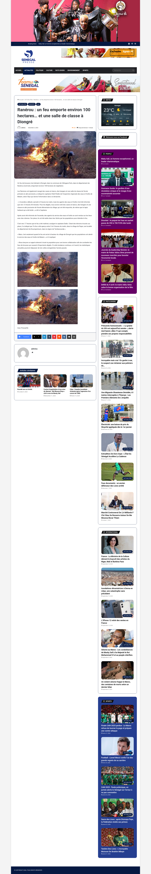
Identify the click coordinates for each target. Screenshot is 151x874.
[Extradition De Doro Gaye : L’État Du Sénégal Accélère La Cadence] (117, 442)
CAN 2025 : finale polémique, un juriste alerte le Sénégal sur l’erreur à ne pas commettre (116, 790)
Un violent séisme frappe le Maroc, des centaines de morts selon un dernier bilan (116, 684)
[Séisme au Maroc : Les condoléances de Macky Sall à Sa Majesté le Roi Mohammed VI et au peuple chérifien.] (117, 638)
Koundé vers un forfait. (24, 389)
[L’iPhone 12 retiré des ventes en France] (117, 609)
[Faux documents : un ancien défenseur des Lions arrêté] (117, 472)
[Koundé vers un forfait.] (28, 380)
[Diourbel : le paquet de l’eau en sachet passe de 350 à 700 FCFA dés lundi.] (117, 209)
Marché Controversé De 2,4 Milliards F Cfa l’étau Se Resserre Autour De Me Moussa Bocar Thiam (117, 515)
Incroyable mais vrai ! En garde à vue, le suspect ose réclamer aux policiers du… (117, 363)
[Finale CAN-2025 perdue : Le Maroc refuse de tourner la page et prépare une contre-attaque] (117, 714)
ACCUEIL (18, 70)
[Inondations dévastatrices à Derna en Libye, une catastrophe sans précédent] (117, 577)
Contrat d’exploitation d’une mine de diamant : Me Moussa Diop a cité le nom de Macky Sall (54, 391)
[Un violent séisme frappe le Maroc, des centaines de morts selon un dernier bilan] (117, 670)
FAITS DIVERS (60, 70)
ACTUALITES (28, 70)
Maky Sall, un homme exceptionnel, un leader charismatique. (57, 44)
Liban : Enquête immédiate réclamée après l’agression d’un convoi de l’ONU (80, 391)
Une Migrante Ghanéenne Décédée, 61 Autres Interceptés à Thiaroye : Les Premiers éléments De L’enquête (117, 395)
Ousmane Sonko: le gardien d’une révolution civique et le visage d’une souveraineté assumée (116, 191)
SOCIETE (31, 104)
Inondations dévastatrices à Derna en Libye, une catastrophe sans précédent (117, 591)
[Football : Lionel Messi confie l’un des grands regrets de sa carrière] (117, 746)
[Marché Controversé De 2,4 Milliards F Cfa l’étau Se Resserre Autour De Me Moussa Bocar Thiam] (117, 501)
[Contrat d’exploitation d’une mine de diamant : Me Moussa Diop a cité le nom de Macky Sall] (55, 380)
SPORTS (85, 70)
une (38, 104)
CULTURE (49, 70)
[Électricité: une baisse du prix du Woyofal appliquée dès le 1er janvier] (117, 413)
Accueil (20, 99)
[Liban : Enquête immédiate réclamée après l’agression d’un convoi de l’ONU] (81, 380)
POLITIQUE (39, 70)
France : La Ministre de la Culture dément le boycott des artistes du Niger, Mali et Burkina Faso (115, 559)
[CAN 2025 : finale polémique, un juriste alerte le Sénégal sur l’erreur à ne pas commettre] (117, 775)
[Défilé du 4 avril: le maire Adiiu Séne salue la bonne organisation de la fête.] (117, 273)
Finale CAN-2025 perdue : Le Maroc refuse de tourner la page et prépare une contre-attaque (116, 728)
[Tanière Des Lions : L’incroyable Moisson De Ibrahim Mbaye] (117, 837)
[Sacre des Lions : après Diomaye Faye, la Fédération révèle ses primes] (117, 808)
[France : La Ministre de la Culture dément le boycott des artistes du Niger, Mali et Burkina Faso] (117, 545)
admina (23, 127)
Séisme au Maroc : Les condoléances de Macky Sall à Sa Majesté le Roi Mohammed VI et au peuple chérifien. (117, 652)
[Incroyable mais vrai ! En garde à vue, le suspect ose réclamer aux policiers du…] (117, 349)
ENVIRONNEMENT (74, 70)
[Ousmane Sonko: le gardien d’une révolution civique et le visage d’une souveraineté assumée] (117, 177)
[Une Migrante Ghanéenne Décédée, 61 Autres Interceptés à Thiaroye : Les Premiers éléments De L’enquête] (117, 381)
